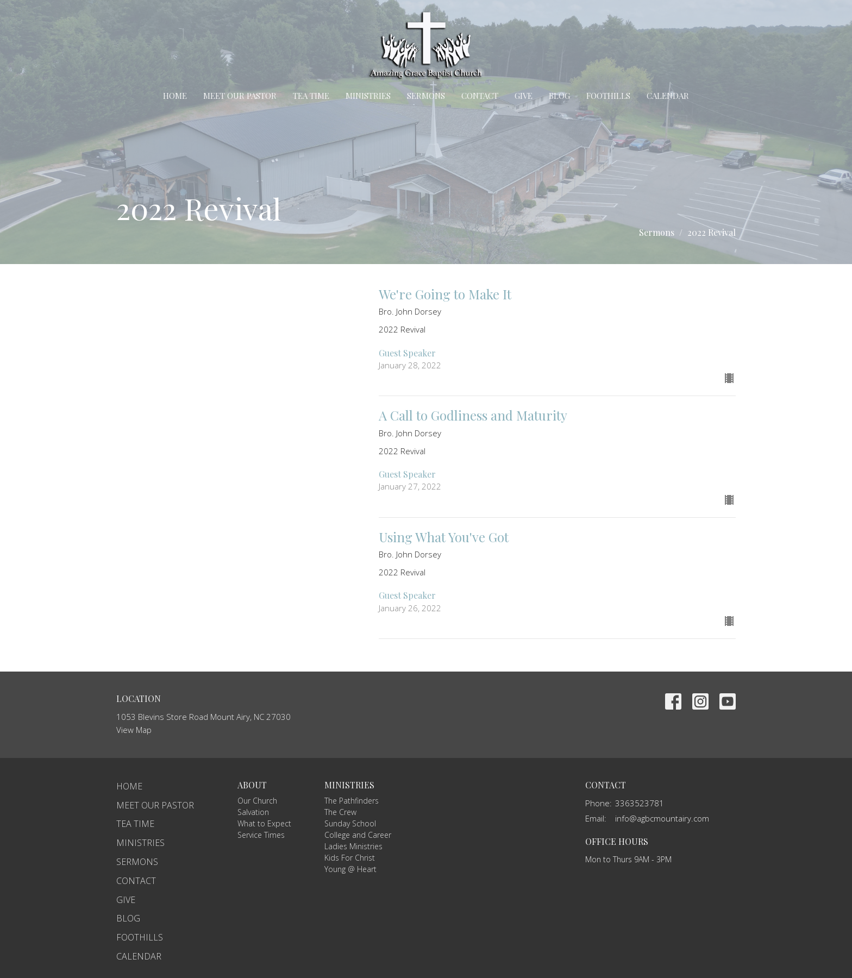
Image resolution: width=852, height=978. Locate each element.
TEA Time (311, 95)
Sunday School (350, 823)
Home (175, 95)
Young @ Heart (350, 869)
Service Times (261, 835)
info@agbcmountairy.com (662, 818)
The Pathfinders (351, 800)
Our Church (257, 800)
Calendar (668, 95)
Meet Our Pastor (240, 95)
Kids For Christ (349, 857)
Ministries (368, 95)
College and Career (357, 835)
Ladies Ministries (353, 846)
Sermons (426, 95)
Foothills (608, 95)
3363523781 (639, 803)
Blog (559, 95)
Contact (479, 95)
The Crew (340, 812)
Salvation (253, 812)
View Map (134, 729)
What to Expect (264, 823)
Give (523, 95)
